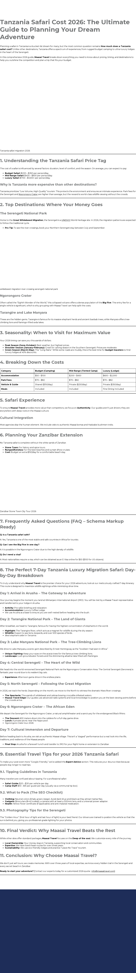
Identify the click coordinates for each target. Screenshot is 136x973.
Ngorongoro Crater (28, 194)
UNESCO (66, 220)
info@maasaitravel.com (103, 871)
